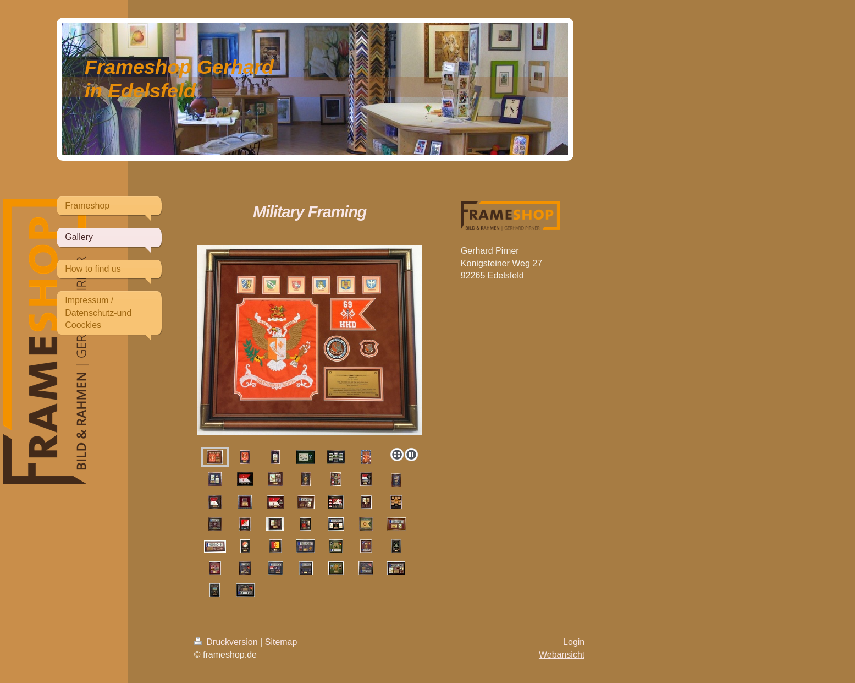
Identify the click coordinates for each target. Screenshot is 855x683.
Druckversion (227, 642)
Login (573, 642)
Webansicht (561, 654)
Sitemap (281, 642)
